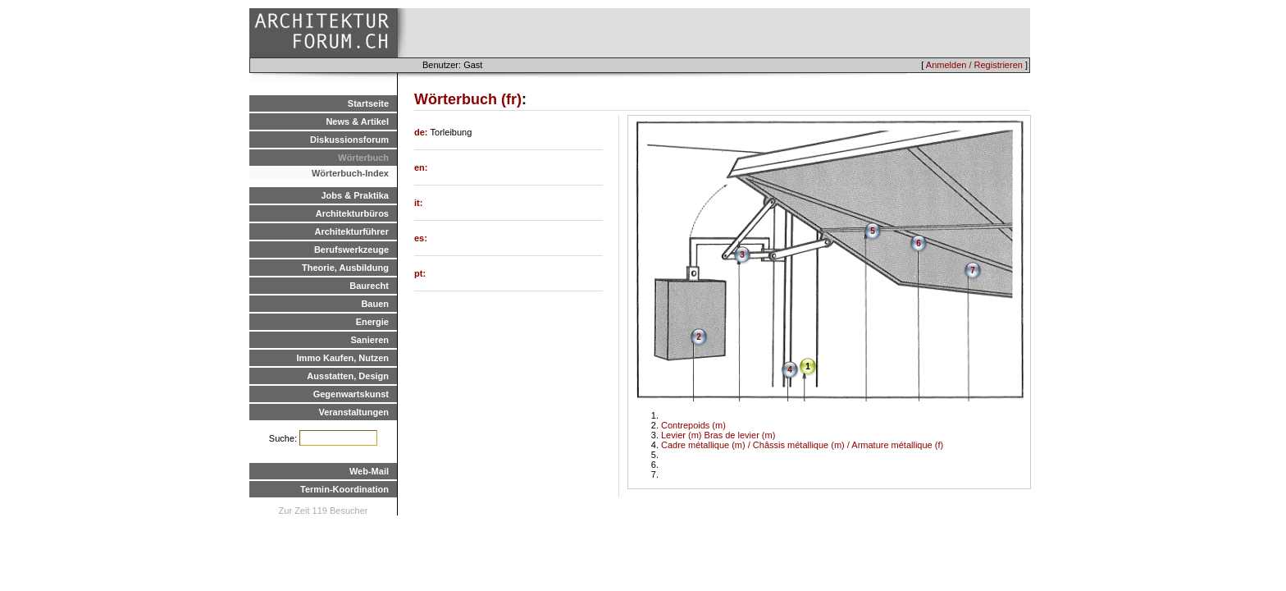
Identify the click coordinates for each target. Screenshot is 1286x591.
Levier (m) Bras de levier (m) (718, 435)
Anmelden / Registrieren (974, 65)
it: (418, 203)
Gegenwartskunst (351, 394)
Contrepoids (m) (693, 425)
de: (422, 132)
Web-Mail (369, 471)
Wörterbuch (363, 158)
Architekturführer (352, 231)
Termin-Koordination (344, 489)
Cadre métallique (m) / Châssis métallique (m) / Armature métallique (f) (802, 445)
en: (421, 167)
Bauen (375, 304)
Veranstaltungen (353, 412)
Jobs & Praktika (355, 195)
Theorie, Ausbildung (345, 268)
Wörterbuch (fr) (468, 99)
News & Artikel (357, 121)
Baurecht (369, 286)
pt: (420, 273)
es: (420, 238)
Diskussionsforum (349, 139)
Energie (372, 322)
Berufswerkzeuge (351, 249)
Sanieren (370, 340)
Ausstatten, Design (348, 376)
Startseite (368, 103)
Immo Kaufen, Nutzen (343, 358)
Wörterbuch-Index (350, 173)
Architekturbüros (352, 213)
